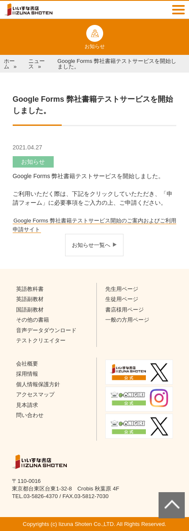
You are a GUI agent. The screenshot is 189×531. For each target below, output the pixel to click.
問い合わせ (30, 415)
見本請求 (27, 405)
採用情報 (27, 374)
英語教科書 (30, 289)
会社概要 (27, 363)
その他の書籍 (32, 320)
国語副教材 (30, 309)
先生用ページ (121, 289)
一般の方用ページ (127, 320)
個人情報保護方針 (38, 384)
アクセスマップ (35, 394)
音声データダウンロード (46, 330)
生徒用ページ (121, 299)
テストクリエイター (41, 340)
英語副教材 (30, 299)
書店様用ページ (124, 309)
